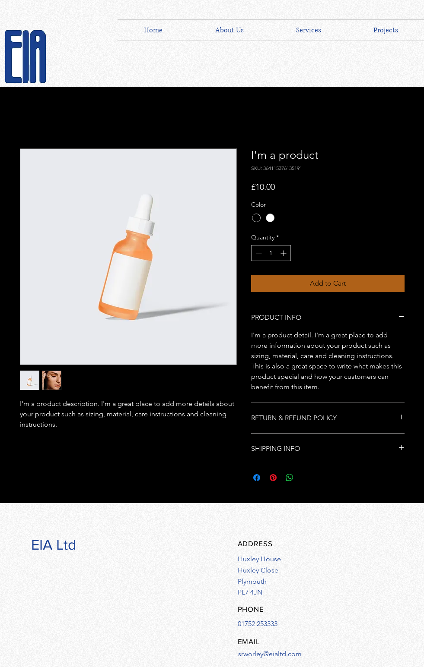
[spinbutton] (271, 253)
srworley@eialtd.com (270, 654)
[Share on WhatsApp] (289, 477)
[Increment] (284, 253)
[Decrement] (257, 253)
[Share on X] (306, 477)
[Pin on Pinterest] (273, 477)
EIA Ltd (54, 545)
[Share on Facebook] (257, 477)
